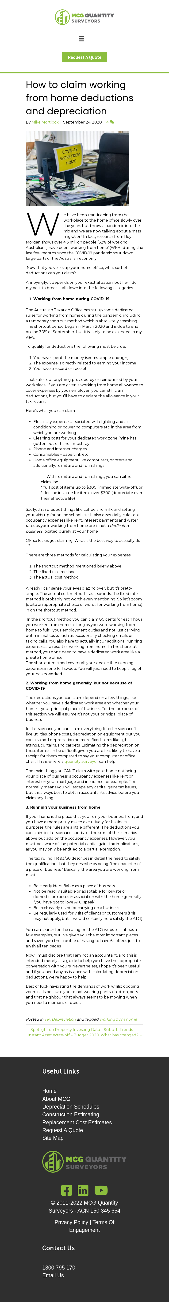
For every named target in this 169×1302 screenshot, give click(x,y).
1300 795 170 (58, 1268)
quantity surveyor (81, 761)
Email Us (53, 1275)
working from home (118, 1019)
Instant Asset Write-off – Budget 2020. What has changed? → (85, 1035)
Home (49, 1091)
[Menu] (84, 38)
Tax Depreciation (60, 1019)
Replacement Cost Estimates (77, 1122)
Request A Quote (62, 1130)
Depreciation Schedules (70, 1107)
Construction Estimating (70, 1114)
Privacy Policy (71, 1222)
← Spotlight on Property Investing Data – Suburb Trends (79, 1029)
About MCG (56, 1099)
